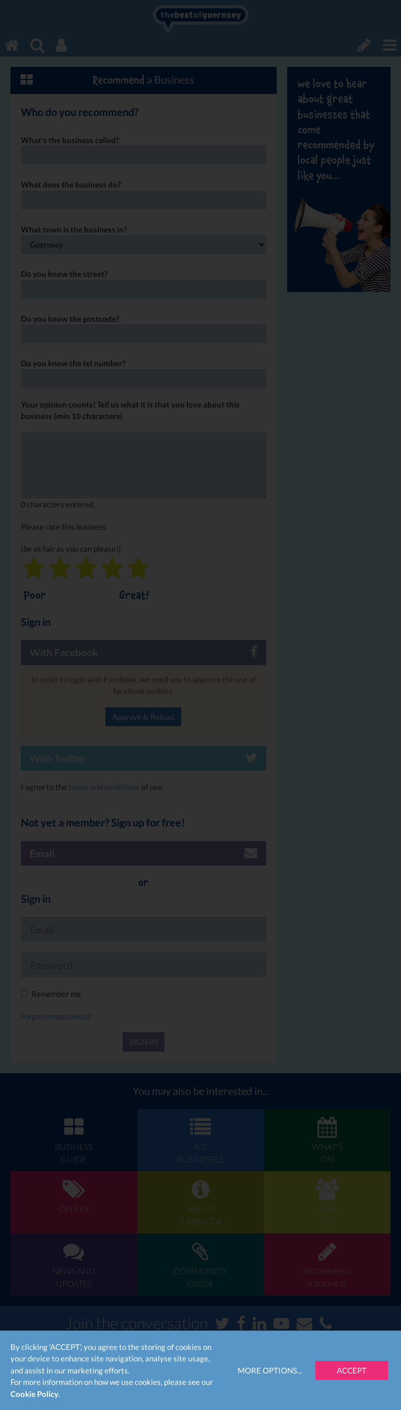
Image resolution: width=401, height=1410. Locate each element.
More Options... (270, 1370)
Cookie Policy (34, 1394)
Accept (352, 1370)
